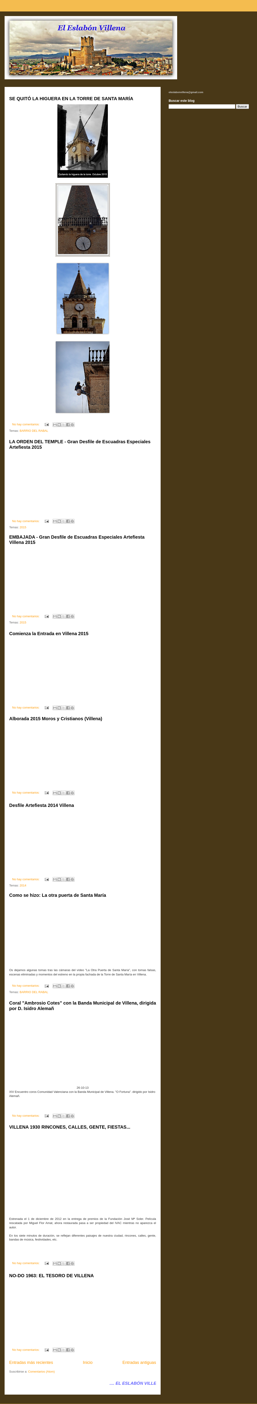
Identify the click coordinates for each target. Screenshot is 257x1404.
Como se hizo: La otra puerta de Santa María (57, 895)
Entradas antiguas (139, 1362)
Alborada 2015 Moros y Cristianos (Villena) (55, 718)
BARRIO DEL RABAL (34, 430)
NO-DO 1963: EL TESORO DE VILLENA (51, 1275)
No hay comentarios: (26, 424)
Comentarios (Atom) (41, 1371)
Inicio (87, 1362)
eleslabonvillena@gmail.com (186, 92)
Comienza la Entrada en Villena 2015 (48, 633)
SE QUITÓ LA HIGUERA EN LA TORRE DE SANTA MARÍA (71, 98)
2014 (23, 885)
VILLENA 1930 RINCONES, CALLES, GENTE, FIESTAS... (69, 1127)
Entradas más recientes (31, 1362)
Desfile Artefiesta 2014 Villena (41, 805)
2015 (23, 527)
